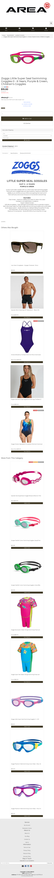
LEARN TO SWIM (19, 35)
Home (3, 35)
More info (6, 97)
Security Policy (27, 856)
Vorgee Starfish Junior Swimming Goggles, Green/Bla (25, 585)
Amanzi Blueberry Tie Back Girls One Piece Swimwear (26, 354)
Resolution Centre (27, 828)
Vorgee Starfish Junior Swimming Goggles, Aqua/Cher (25, 540)
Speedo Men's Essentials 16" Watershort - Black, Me (25, 310)
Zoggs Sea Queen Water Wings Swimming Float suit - (25, 630)
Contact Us (27, 839)
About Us (27, 833)
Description (5, 153)
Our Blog (27, 836)
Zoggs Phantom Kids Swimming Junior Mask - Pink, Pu (26, 808)
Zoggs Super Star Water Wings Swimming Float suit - (25, 674)
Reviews (25, 153)
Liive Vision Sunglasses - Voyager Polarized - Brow (24, 265)
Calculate (27, 140)
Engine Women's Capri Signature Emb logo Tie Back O (26, 399)
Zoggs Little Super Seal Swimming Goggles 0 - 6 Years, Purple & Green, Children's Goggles (27, 36)
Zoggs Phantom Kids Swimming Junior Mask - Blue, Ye (26, 764)
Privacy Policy (27, 850)
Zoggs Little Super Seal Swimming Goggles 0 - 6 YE (25, 719)
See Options (27, 317)
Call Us (27, 842)
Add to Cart (27, 118)
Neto (32, 875)
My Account (27, 825)
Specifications (14, 153)
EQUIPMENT (10, 35)
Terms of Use (27, 847)
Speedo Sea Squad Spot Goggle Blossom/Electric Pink (26, 495)
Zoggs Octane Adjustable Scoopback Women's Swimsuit (26, 444)
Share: (5, 87)
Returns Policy (27, 853)
